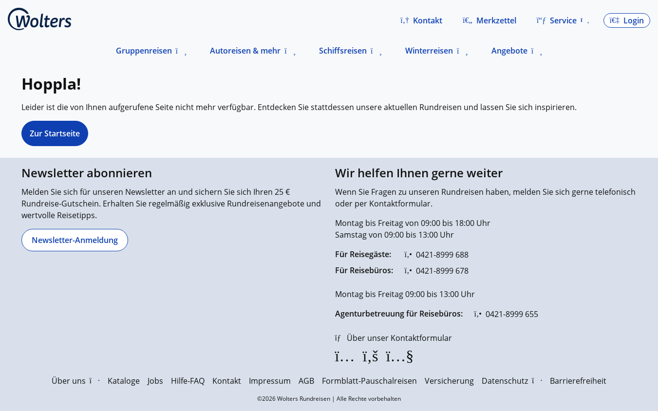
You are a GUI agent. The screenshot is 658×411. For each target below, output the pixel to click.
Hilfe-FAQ (188, 380)
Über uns (76, 380)
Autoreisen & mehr (245, 50)
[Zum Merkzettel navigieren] (489, 20)
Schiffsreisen (343, 50)
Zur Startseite (55, 133)
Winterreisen (429, 50)
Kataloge (124, 380)
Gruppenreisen (144, 50)
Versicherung (449, 380)
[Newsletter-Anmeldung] (74, 240)
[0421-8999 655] (506, 314)
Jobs (155, 380)
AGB (306, 380)
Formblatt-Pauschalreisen (369, 380)
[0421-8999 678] (437, 271)
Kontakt (226, 380)
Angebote (509, 50)
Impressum (270, 380)
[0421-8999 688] (437, 255)
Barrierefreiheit (578, 380)
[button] (421, 20)
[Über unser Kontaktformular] (393, 338)
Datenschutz (512, 380)
